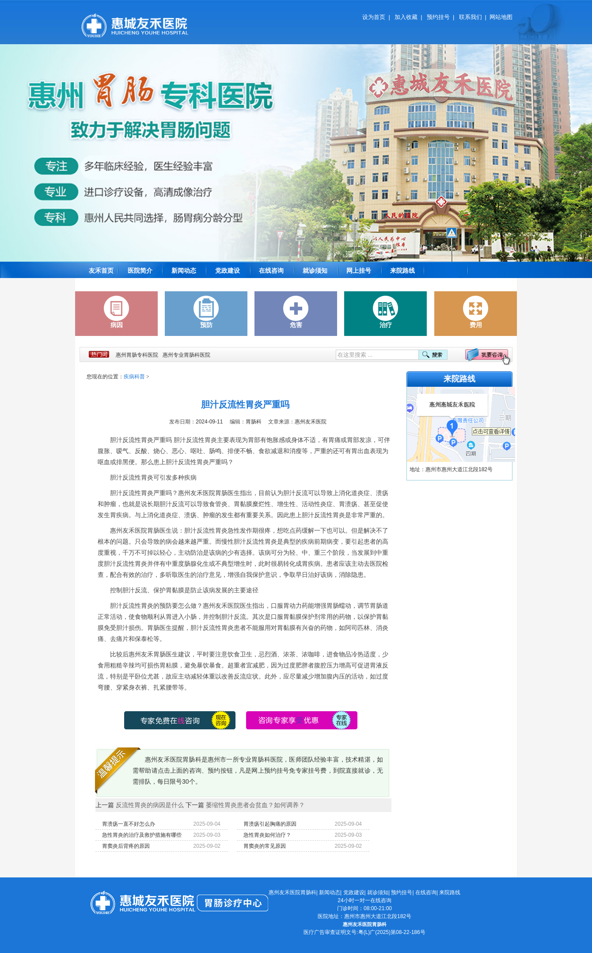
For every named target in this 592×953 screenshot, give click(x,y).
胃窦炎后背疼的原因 (126, 846)
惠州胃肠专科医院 (137, 355)
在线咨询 (271, 270)
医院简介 (140, 270)
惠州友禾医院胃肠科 (292, 892)
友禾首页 (101, 270)
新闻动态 (183, 270)
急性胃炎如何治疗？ (267, 835)
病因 (116, 312)
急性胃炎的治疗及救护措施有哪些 (142, 835)
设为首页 (373, 17)
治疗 (385, 312)
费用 (476, 312)
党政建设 (227, 270)
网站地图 (501, 17)
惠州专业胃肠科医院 (186, 355)
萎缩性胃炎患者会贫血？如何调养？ (255, 804)
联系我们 (470, 17)
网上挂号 (358, 270)
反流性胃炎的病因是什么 (150, 804)
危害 (296, 312)
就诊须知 (315, 270)
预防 (206, 312)
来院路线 (402, 270)
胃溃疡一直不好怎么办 (128, 824)
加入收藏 (406, 17)
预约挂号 (438, 17)
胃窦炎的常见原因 (264, 846)
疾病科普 (134, 377)
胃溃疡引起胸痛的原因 (269, 824)
